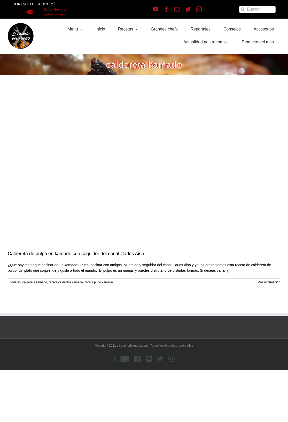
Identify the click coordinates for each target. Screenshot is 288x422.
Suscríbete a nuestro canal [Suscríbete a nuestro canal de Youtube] (55, 12)
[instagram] (199, 9)
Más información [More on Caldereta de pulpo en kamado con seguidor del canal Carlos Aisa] (269, 282)
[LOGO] (21, 25)
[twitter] (188, 9)
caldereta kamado (34, 282)
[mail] (177, 9)
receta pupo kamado (99, 282)
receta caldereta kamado (66, 282)
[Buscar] (257, 9)
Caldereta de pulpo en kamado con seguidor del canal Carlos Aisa (76, 253)
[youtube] (155, 9)
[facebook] (166, 9)
